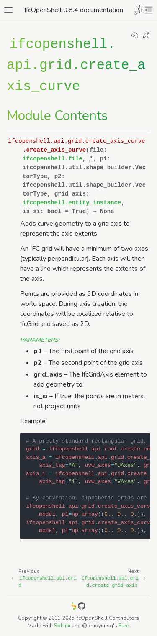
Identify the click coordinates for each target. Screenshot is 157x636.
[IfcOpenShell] (74, 607)
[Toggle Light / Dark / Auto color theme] (139, 10)
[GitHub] (81, 607)
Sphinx (62, 625)
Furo (123, 625)
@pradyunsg (97, 625)
